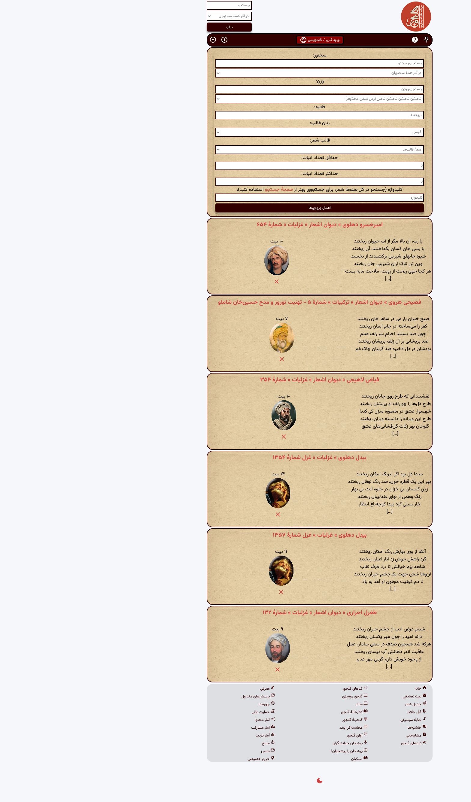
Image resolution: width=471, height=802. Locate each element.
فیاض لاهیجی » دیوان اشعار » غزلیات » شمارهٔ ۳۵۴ (235, 379)
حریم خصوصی (177, 759)
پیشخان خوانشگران (266, 743)
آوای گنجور (273, 736)
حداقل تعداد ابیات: (235, 158)
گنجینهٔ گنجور (271, 720)
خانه (336, 689)
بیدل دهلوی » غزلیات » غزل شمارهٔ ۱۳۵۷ (236, 535)
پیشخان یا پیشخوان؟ (265, 751)
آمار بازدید (181, 736)
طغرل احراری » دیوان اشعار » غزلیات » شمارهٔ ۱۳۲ (235, 612)
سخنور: (235, 55)
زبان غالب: (235, 123)
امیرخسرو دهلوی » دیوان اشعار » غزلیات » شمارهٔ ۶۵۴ (236, 224)
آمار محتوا (181, 720)
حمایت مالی (179, 712)
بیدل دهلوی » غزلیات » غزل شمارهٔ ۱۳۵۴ (235, 457)
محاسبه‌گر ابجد (269, 728)
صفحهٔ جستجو (195, 190)
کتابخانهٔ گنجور (270, 712)
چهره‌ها (183, 704)
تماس (184, 751)
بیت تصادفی (330, 697)
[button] (342, 40)
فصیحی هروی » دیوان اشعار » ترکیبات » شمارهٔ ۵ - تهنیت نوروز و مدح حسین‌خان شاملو (235, 302)
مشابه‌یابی (332, 736)
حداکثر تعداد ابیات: (235, 174)
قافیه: (235, 107)
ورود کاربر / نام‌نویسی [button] (236, 40)
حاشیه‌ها (333, 728)
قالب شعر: (236, 140)
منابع (184, 743)
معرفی (183, 689)
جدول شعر (331, 704)
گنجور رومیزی (271, 697)
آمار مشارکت (179, 728)
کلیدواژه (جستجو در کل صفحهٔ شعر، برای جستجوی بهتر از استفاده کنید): (235, 190)
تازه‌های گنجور (329, 743)
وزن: (236, 81)
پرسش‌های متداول (174, 697)
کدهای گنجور (271, 689)
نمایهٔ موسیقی (329, 720)
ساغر (277, 704)
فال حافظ (332, 712)
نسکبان (275, 759)
